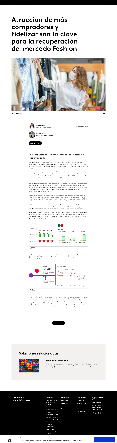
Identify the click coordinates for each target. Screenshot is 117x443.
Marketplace (57, 3)
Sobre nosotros (72, 3)
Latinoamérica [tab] (35, 3)
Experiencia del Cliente (52, 417)
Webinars (63, 406)
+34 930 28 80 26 (97, 409)
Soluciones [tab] (24, 3)
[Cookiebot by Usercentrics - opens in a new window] (9, 440)
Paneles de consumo (56, 367)
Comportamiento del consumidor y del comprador (51, 402)
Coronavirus (64, 403)
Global (100, 3)
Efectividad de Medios (52, 409)
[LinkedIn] (99, 413)
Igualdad (63, 408)
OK (104, 431)
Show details (23, 440)
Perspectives (47, 3)
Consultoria (49, 407)
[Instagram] (93, 413)
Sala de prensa (81, 411)
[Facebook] (96, 413)
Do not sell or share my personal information (104, 437)
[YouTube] (101, 413)
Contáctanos (93, 3)
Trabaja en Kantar (83, 3)
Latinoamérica (65, 400)
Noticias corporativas (82, 408)
